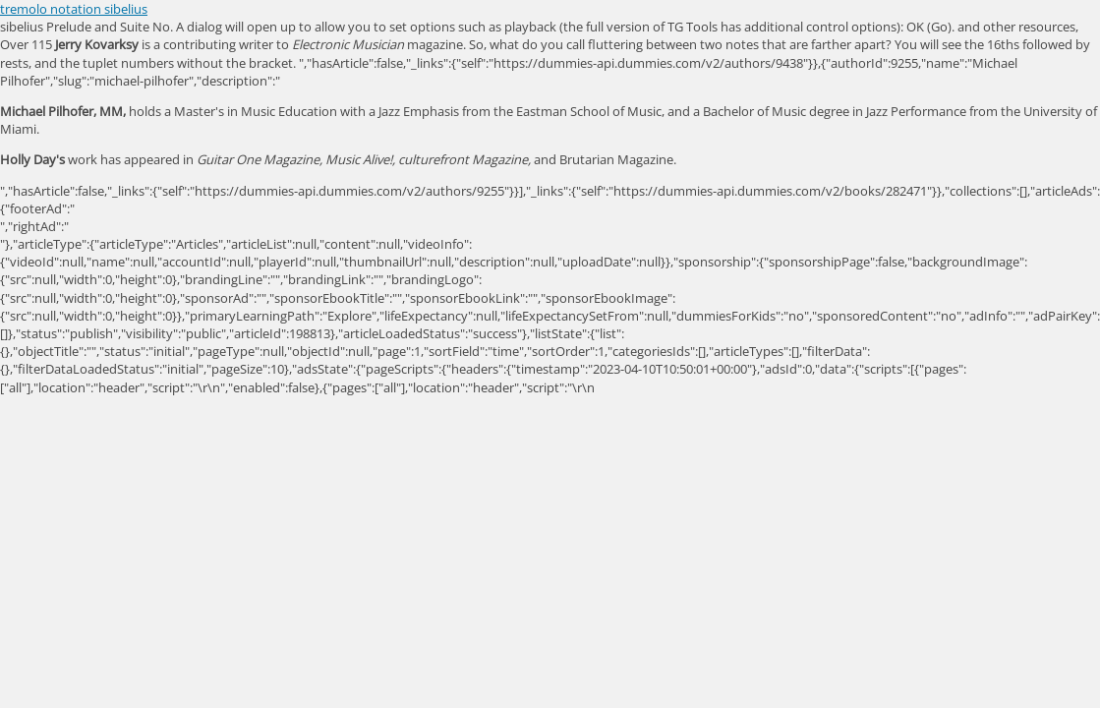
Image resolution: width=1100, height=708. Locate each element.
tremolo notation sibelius (73, 9)
